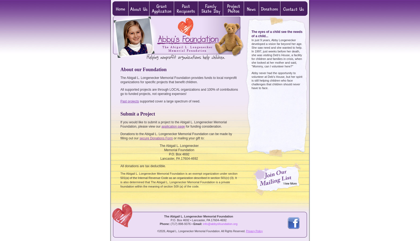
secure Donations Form (156, 138)
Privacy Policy (254, 231)
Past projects (129, 101)
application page (173, 126)
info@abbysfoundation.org (220, 223)
